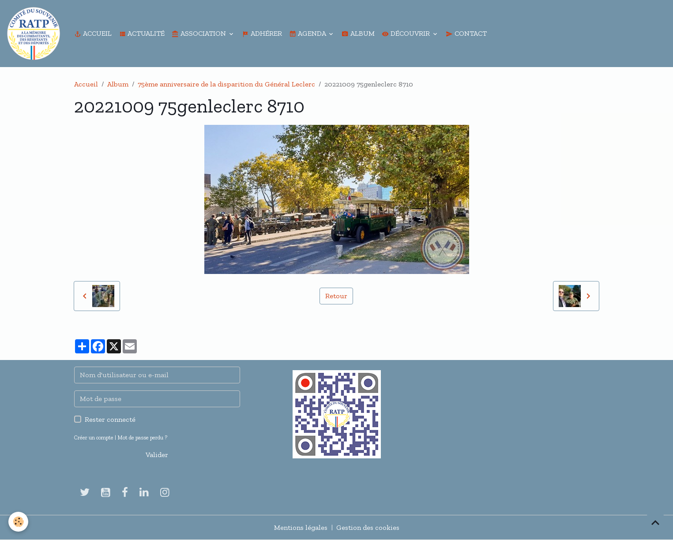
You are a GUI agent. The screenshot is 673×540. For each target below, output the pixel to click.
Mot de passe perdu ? (142, 437)
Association (200, 33)
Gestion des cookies (367, 527)
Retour (336, 296)
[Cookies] (19, 522)
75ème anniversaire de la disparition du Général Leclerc (226, 84)
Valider (157, 454)
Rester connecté (110, 419)
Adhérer (262, 33)
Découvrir (407, 33)
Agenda (308, 33)
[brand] (35, 33)
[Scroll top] (655, 522)
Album (358, 33)
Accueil (93, 33)
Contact (466, 33)
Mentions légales (300, 527)
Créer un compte (93, 437)
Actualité (142, 33)
